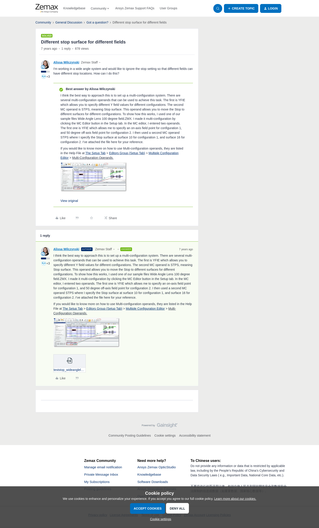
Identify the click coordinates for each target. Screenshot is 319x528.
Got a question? (97, 22)
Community (43, 22)
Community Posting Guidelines (130, 435)
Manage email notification (104, 467)
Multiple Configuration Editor (145, 308)
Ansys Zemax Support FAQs (134, 8)
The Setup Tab (96, 153)
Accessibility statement (195, 435)
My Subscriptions (97, 482)
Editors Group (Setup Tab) (127, 153)
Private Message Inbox (102, 475)
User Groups (168, 8)
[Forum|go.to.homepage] (46, 8)
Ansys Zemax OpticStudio (157, 467)
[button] (241, 8)
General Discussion (68, 22)
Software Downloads (153, 482)
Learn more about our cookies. (235, 498)
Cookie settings (165, 435)
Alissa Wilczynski (66, 62)
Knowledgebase (74, 8)
